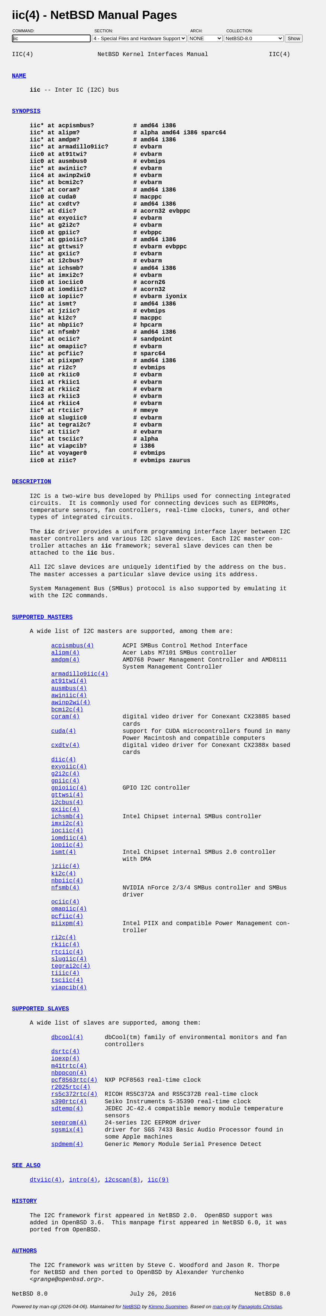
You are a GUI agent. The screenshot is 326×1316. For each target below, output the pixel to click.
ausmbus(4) (69, 689)
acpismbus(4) (72, 646)
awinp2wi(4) (71, 703)
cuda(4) (63, 731)
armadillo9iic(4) (80, 674)
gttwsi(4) (67, 795)
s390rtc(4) (69, 1102)
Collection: (239, 31)
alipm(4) (65, 653)
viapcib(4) (69, 988)
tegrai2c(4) (71, 966)
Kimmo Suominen (167, 1306)
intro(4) (83, 1180)
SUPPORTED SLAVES (40, 1009)
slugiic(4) (69, 959)
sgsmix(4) (67, 1130)
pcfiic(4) (67, 916)
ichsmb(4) (67, 817)
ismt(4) (63, 852)
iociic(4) (67, 831)
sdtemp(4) (67, 1109)
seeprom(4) (69, 1123)
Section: (105, 31)
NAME (19, 76)
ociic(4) (65, 902)
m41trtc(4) (69, 1066)
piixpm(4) (67, 924)
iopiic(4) (67, 845)
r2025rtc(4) (71, 1087)
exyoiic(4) (69, 767)
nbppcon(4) (69, 1073)
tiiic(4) (65, 973)
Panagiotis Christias (260, 1306)
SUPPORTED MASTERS (42, 617)
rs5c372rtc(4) (74, 1094)
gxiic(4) (65, 810)
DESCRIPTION (31, 482)
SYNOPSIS (26, 111)
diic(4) (63, 760)
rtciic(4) (67, 952)
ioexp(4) (65, 1059)
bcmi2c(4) (67, 710)
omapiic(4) (69, 909)
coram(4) (65, 717)
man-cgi (221, 1306)
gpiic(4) (65, 781)
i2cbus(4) (67, 803)
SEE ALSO (26, 1166)
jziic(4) (65, 866)
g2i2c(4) (65, 774)
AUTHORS (24, 1251)
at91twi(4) (69, 681)
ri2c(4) (63, 938)
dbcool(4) (67, 1037)
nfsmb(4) (65, 888)
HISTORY (24, 1201)
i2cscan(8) (123, 1180)
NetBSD (132, 1306)
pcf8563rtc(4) (74, 1080)
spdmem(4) (67, 1144)
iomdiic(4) (69, 838)
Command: (26, 31)
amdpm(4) (65, 660)
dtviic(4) (46, 1180)
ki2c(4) (63, 874)
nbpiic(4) (67, 881)
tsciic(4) (67, 980)
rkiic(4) (65, 945)
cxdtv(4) (65, 745)
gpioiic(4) (69, 788)
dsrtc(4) (65, 1052)
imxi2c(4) (67, 824)
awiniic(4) (69, 696)
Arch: (199, 31)
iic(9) (158, 1180)
